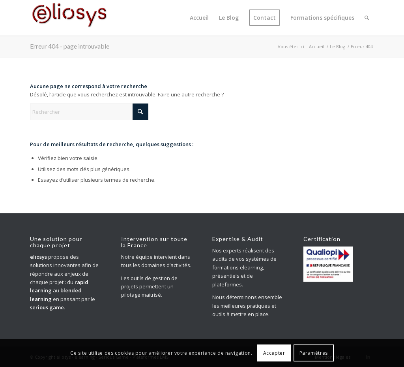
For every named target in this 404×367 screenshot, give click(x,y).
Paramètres (313, 353)
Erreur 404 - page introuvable (69, 46)
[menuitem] (199, 18)
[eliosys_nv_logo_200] (69, 18)
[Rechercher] (366, 18)
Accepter (274, 353)
